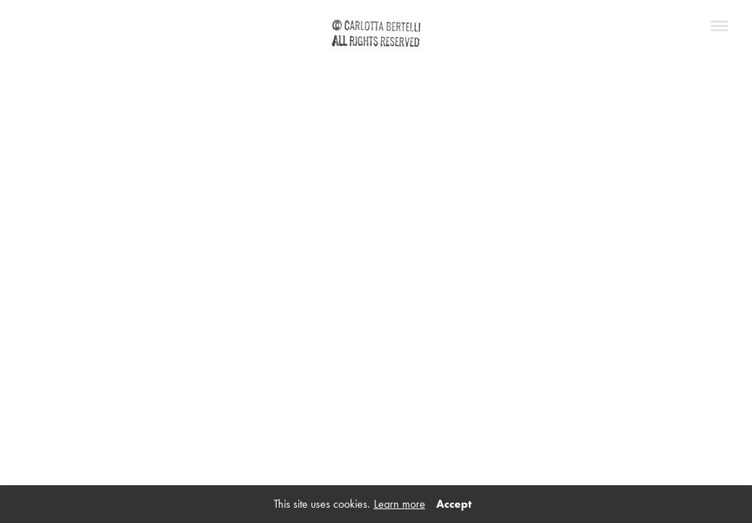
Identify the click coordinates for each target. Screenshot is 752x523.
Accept (454, 504)
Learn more (399, 504)
